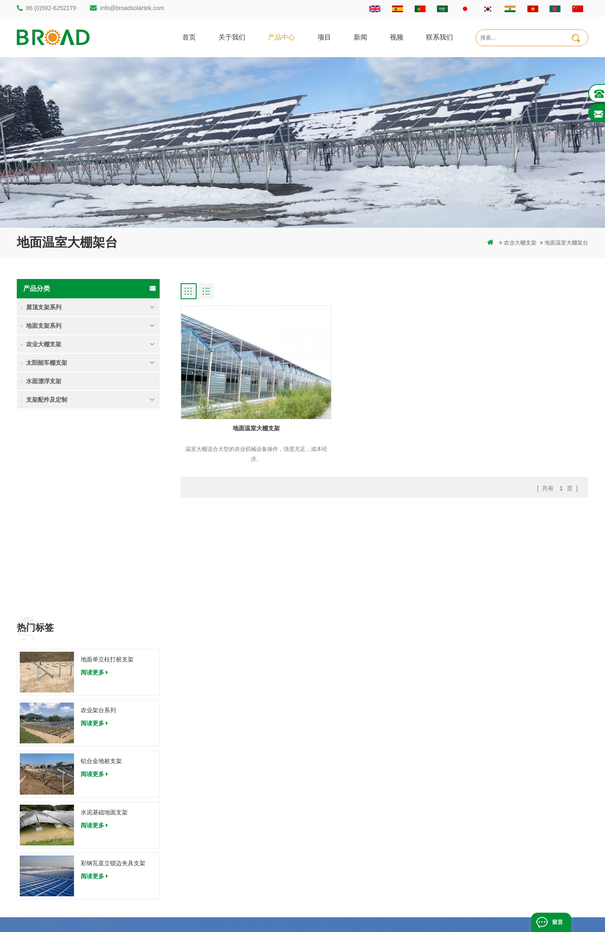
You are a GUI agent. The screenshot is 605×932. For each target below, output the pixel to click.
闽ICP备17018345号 (359, 913)
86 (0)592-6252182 (56, 799)
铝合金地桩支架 (101, 568)
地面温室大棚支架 (245, 412)
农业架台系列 (98, 517)
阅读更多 (94, 479)
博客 (353, 862)
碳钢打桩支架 (216, 833)
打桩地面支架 (216, 776)
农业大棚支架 (520, 243)
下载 (353, 848)
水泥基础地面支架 (104, 619)
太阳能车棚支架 (46, 362)
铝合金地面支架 (219, 862)
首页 (189, 37)
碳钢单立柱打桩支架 (224, 790)
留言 (557, 922)
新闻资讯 (359, 819)
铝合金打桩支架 (219, 805)
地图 (353, 833)
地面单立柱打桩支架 (107, 466)
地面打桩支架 (216, 819)
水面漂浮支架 (43, 381)
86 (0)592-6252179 (51, 8)
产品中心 (281, 37)
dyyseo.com (402, 913)
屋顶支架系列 (43, 307)
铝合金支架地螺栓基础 (227, 876)
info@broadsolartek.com (132, 8)
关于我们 (231, 37)
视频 (396, 37)
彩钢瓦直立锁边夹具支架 (113, 669)
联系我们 (439, 37)
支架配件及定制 (46, 399)
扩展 (353, 876)
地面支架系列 (43, 325)
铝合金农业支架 (219, 848)
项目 (324, 37)
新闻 (360, 37)
